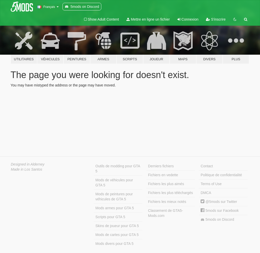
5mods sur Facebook (220, 210)
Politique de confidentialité (221, 175)
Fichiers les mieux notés (167, 202)
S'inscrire (215, 19)
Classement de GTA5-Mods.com (165, 213)
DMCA (206, 193)
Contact (207, 166)
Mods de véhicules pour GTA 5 (114, 182)
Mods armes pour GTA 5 (114, 208)
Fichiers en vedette (163, 175)
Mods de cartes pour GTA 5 (117, 235)
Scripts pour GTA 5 (110, 217)
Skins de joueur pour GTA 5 (117, 226)
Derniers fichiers (161, 166)
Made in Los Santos (26, 169)
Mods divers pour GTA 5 (114, 244)
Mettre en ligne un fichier (148, 19)
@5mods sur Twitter (219, 201)
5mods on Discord (217, 219)
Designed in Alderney (28, 164)
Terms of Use (211, 184)
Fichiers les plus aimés (166, 184)
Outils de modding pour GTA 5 (117, 168)
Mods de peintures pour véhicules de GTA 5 (114, 196)
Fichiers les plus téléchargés (170, 193)
